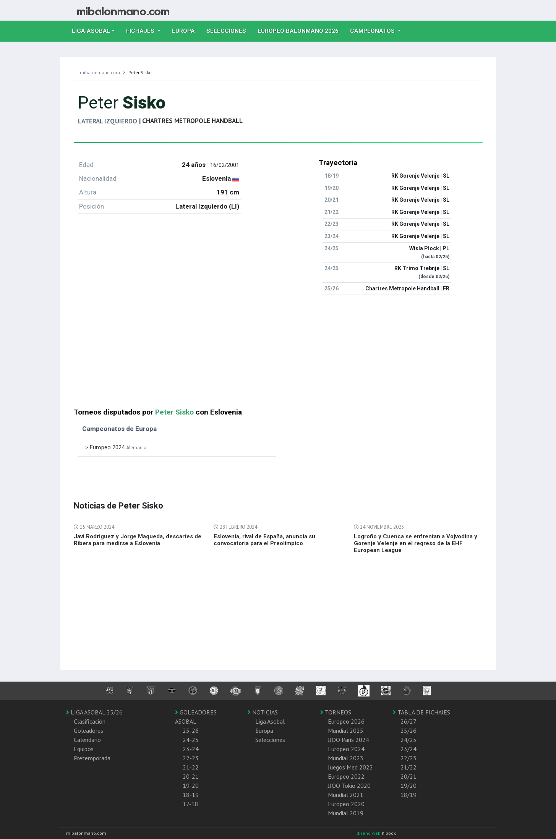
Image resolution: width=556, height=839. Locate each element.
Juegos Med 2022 (350, 767)
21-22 (191, 767)
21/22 (408, 767)
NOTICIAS (263, 712)
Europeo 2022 (346, 776)
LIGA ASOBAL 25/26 (94, 712)
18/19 (408, 795)
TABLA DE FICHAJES (421, 712)
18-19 (191, 795)
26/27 (408, 721)
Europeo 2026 (346, 721)
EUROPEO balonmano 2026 (301, 30)
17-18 (190, 804)
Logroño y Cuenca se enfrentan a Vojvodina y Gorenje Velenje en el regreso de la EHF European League (415, 543)
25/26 (408, 730)
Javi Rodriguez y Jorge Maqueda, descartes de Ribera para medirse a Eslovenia (137, 540)
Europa (186, 30)
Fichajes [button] (141, 31)
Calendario (87, 739)
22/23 (408, 758)
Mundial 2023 (345, 758)
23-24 (191, 749)
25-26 (191, 730)
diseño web (369, 833)
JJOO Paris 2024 (348, 739)
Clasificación (89, 721)
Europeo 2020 (346, 804)
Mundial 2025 (345, 730)
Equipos (84, 749)
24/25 (408, 739)
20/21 (408, 776)
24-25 (191, 739)
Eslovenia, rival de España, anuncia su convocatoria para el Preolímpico (264, 540)
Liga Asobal (270, 721)
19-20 (191, 785)
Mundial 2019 (345, 813)
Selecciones (229, 30)
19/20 (408, 785)
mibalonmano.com (100, 72)
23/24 (408, 749)
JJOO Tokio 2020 (349, 785)
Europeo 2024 (346, 749)
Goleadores (88, 730)
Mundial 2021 (345, 795)
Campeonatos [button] (373, 31)
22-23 (191, 758)
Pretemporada (92, 758)
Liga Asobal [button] (91, 31)
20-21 (191, 776)
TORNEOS (335, 712)
